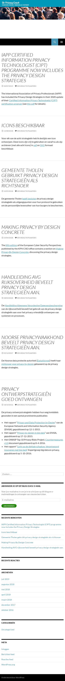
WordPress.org (8, 664)
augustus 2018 (7, 584)
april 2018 (6, 594)
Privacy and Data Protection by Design (36, 422)
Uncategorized (7, 629)
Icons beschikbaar (22, 125)
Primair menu (61, 42)
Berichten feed (7, 654)
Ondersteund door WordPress (12, 677)
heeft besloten (29, 198)
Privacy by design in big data (31, 432)
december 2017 (8, 605)
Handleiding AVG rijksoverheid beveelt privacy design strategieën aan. (27, 284)
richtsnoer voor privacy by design (17, 364)
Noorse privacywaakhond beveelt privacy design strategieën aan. (32, 342)
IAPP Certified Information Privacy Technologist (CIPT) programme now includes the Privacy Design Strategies (32, 67)
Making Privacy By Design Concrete (30, 229)
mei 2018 (5, 589)
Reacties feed (7, 659)
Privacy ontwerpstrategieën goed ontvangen (26, 394)
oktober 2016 (7, 610)
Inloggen (5, 649)
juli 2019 (5, 579)
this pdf (30, 103)
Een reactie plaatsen (26, 86)
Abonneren (9, 506)
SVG (42, 145)
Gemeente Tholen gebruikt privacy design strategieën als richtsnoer (29, 177)
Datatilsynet (43, 360)
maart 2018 (6, 599)
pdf (35, 145)
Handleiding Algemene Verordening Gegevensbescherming (33, 305)
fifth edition (11, 245)
